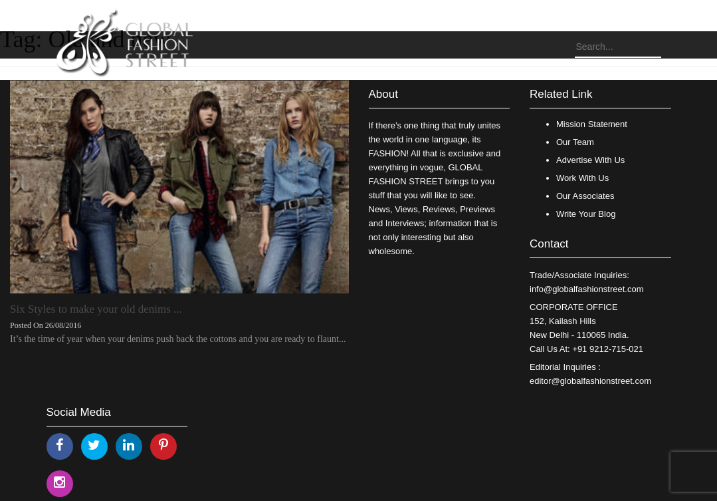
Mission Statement (591, 124)
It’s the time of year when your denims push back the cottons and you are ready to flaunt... (178, 339)
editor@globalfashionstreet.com (590, 381)
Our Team (575, 142)
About (383, 94)
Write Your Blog (585, 214)
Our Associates (585, 196)
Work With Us (582, 178)
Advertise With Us (590, 160)
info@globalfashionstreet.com (586, 289)
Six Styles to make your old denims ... (96, 309)
